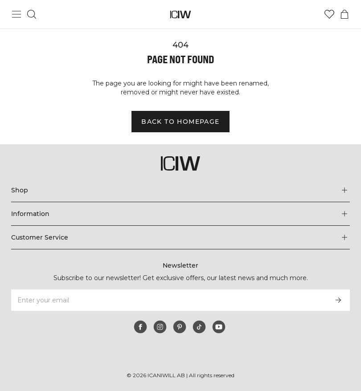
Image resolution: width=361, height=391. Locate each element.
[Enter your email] (168, 300)
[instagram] (160, 327)
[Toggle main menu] (16, 14)
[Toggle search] (31, 14)
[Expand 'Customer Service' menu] (180, 237)
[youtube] (219, 327)
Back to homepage (180, 122)
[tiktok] (199, 327)
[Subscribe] (338, 300)
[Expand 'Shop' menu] (180, 190)
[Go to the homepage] (180, 14)
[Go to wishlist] (329, 14)
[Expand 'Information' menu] (180, 213)
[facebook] (140, 327)
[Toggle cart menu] (344, 14)
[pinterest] (180, 327)
